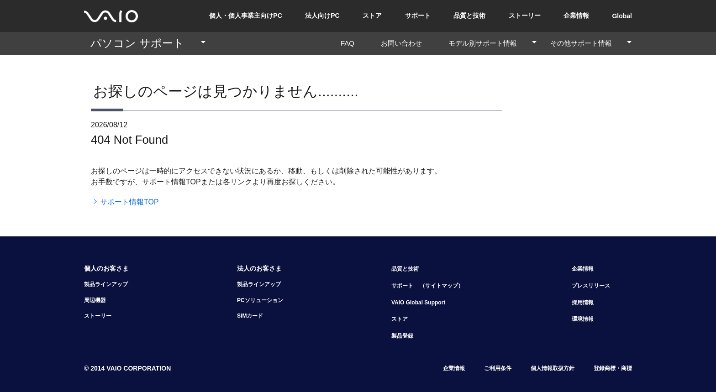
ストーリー (525, 15)
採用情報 (583, 302)
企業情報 (576, 15)
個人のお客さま (106, 268)
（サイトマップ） (441, 285)
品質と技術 (469, 15)
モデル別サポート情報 (492, 43)
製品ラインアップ (106, 284)
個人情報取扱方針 (552, 368)
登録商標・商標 (613, 368)
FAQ (351, 43)
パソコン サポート (148, 43)
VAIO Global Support (418, 302)
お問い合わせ (405, 43)
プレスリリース (591, 285)
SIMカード (250, 316)
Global (622, 16)
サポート (418, 15)
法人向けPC (322, 15)
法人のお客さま (259, 268)
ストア (372, 15)
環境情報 (583, 319)
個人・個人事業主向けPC (245, 15)
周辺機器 (95, 300)
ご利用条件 (497, 368)
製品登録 (402, 336)
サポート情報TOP (129, 202)
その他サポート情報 (591, 43)
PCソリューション (260, 300)
